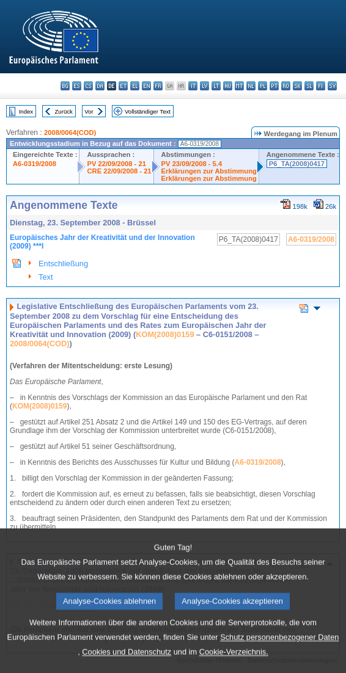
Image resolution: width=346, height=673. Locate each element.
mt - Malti (239, 85)
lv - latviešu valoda (204, 85)
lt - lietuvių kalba (216, 85)
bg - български (65, 85)
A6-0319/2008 (34, 163)
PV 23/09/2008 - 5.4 (192, 163)
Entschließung (63, 263)
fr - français (158, 85)
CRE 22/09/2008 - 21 (119, 171)
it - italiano (192, 85)
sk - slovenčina (297, 85)
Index (26, 111)
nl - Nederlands (251, 85)
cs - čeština (88, 85)
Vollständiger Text (148, 111)
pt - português (274, 85)
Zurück (64, 111)
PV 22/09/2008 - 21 (116, 163)
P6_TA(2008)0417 (297, 163)
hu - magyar (227, 85)
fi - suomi (320, 85)
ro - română (285, 85)
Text (46, 277)
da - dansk (100, 85)
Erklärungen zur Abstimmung (209, 171)
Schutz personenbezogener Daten (279, 653)
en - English (146, 85)
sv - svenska (332, 85)
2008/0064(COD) (70, 132)
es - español (76, 85)
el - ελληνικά (134, 85)
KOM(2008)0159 (165, 334)
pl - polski (262, 85)
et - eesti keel (123, 85)
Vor (88, 111)
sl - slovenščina (309, 85)
